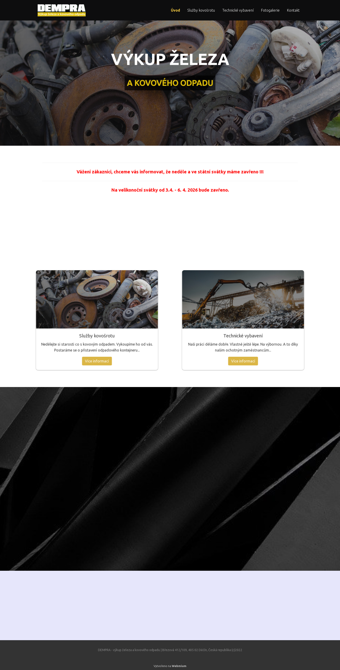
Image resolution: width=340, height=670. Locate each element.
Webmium (179, 665)
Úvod (175, 10)
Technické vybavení (238, 10)
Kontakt (293, 10)
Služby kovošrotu (201, 10)
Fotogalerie (270, 10)
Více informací (40, 361)
